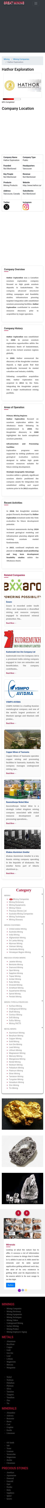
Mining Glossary (16, 919)
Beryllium (10, 1344)
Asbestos (10, 1416)
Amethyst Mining (16, 988)
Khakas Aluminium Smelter (18, 852)
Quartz (9, 1499)
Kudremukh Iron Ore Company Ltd (20, 652)
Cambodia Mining (16, 949)
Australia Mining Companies (21, 914)
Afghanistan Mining (17, 938)
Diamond (10, 1478)
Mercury (10, 1365)
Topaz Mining (15, 976)
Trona (9, 1448)
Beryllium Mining (16, 1036)
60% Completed (12, 100)
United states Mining (18, 929)
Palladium (10, 1383)
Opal (8, 1484)
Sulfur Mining (14, 1020)
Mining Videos (15, 908)
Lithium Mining (15, 1050)
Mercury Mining (15, 1056)
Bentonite (10, 1419)
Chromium (11, 1463)
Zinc (8, 1400)
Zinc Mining (14, 1085)
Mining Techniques (17, 917)
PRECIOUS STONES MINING (15, 958)
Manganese (11, 1368)
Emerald (10, 1481)
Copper (9, 1347)
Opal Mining (14, 970)
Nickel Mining (15, 1062)
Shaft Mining (14, 1012)
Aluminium (11, 1341)
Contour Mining (15, 1015)
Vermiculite (11, 1454)
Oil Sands (10, 1443)
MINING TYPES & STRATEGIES (16, 1002)
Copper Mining (15, 1038)
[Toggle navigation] (36, 3)
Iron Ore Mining (15, 1044)
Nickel (9, 1377)
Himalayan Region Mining (20, 952)
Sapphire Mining (16, 973)
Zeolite (9, 1460)
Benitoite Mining (16, 964)
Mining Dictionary (16, 902)
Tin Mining (13, 1088)
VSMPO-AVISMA (13, 702)
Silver (9, 1389)
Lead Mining (14, 1047)
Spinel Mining (15, 994)
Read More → (11, 623)
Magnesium (11, 1362)
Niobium (10, 1380)
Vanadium (10, 1397)
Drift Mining (14, 1017)
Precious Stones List (18, 911)
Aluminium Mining (16, 1033)
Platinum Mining (16, 1070)
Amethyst (10, 1472)
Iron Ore (10, 1353)
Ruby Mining (14, 982)
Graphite (10, 1427)
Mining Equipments (17, 905)
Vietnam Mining (15, 946)
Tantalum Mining (16, 1076)
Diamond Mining (16, 967)
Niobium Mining (16, 1065)
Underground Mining (17, 1009)
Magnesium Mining (17, 1053)
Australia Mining (16, 932)
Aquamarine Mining (17, 991)
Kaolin (9, 1430)
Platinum (10, 1386)
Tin (8, 1403)
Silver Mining (14, 1073)
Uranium (10, 1451)
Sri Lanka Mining (16, 940)
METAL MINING (10, 1029)
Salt (8, 1445)
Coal (8, 1424)
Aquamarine (11, 1475)
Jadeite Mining (15, 961)
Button (11, 1285)
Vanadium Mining (16, 1082)
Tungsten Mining (16, 1079)
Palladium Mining (16, 1068)
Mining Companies (21, 59)
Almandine (11, 1413)
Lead (8, 1356)
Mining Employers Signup (17, 1332)
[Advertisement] (22, 30)
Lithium (10, 1359)
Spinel (9, 1496)
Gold (8, 1350)
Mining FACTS (15, 1023)
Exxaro (9, 602)
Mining (6, 59)
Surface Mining (15, 1006)
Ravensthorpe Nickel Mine (17, 802)
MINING (7, 895)
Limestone (11, 1433)
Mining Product (13, 1329)
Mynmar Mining (15, 943)
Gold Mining (14, 1041)
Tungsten (10, 1394)
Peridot (9, 1487)
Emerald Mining (15, 985)
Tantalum (10, 1392)
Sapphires (10, 1493)
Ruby (9, 1490)
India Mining (14, 935)
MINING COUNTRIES (12, 925)
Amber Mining (15, 979)
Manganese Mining (17, 1059)
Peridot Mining (15, 996)
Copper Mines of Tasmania (17, 752)
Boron (9, 1421)
